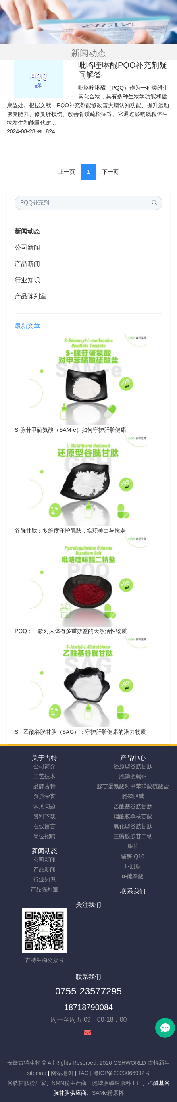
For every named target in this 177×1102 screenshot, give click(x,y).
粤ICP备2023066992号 (121, 1073)
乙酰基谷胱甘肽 (133, 806)
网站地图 (62, 1073)
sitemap (36, 1073)
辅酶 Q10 (132, 856)
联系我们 (133, 891)
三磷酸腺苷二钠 (133, 836)
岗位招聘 (44, 836)
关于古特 (44, 757)
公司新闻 (27, 247)
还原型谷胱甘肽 (133, 766)
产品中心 (133, 757)
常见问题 (44, 806)
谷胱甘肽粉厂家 (26, 1083)
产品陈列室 (30, 296)
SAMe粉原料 (108, 1093)
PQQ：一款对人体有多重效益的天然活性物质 (71, 631)
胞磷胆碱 (133, 796)
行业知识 (27, 280)
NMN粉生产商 (69, 1083)
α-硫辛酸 (133, 876)
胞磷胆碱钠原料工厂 (117, 1083)
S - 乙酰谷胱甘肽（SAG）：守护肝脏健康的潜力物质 (80, 732)
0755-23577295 (88, 991)
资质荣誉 (44, 796)
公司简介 (44, 766)
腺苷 (133, 846)
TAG (83, 1073)
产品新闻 (27, 263)
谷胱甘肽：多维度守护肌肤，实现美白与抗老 (70, 530)
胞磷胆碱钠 (133, 776)
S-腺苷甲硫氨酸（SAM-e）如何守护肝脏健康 (70, 430)
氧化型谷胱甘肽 (133, 826)
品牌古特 (44, 786)
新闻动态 (27, 231)
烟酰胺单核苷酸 (133, 816)
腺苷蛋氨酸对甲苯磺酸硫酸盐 (133, 786)
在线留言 (44, 826)
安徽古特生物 (23, 1063)
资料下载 (44, 816)
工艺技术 (44, 776)
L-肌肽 (132, 866)
